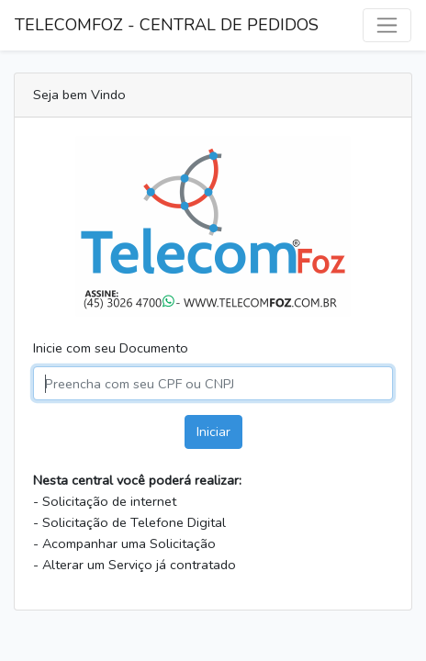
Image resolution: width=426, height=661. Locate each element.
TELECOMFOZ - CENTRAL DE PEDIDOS (167, 25)
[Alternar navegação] (387, 25)
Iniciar (213, 431)
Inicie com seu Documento (110, 348)
